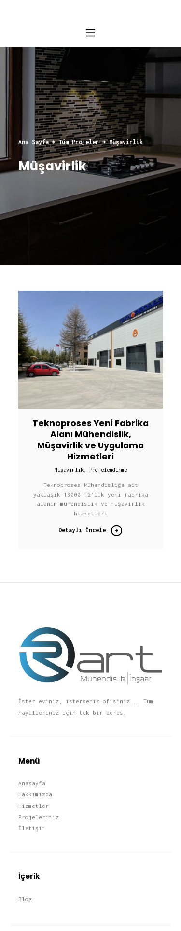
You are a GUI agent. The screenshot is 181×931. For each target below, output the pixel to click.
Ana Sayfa (33, 142)
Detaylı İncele (82, 530)
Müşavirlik (69, 469)
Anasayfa (31, 783)
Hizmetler (33, 806)
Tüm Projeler (78, 142)
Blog (25, 899)
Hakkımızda (35, 794)
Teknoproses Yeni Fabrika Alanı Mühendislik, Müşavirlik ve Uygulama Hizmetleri (90, 440)
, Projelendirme (105, 469)
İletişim (31, 828)
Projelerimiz (38, 817)
